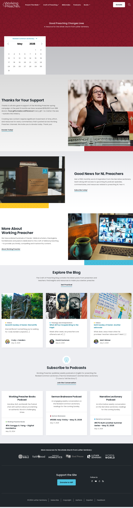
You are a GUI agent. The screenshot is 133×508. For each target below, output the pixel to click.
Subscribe (55, 500)
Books (86, 5)
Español (89, 500)
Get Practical (66, 285)
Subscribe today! (80, 190)
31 (9, 71)
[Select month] (20, 43)
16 (41, 58)
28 (30, 66)
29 (36, 66)
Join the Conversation (66, 383)
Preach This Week (32, 5)
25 (14, 66)
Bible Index (66, 5)
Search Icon (129, 4)
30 (41, 66)
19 (19, 62)
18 (14, 62)
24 (9, 66)
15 (35, 58)
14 (30, 58)
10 (9, 58)
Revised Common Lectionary (25, 39)
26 (20, 66)
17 (9, 62)
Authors (79, 500)
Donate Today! (7, 130)
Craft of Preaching (50, 5)
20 (25, 62)
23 (41, 62)
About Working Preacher (11, 249)
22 (36, 62)
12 (19, 58)
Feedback (101, 500)
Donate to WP (66, 482)
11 (14, 58)
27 (25, 66)
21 (30, 62)
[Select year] (33, 43)
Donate (119, 5)
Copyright (67, 500)
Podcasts (77, 5)
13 (25, 58)
